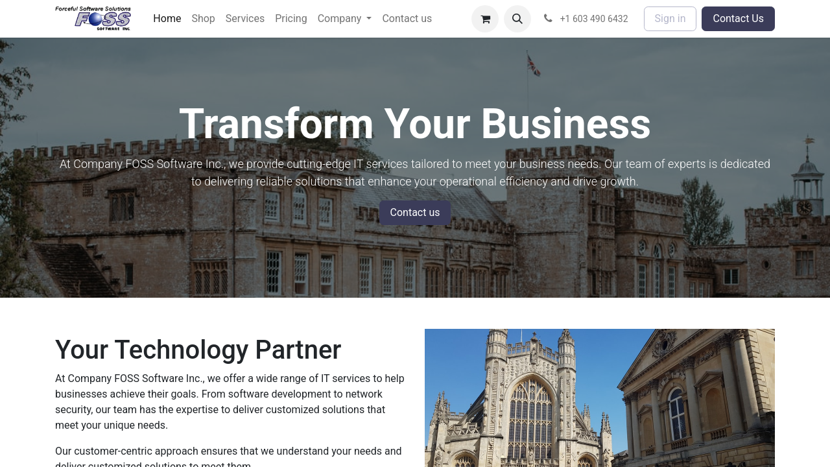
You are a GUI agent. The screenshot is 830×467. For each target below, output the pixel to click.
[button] (517, 18)
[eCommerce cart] (485, 18)
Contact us (415, 212)
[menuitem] (167, 19)
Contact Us (738, 18)
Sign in (670, 18)
